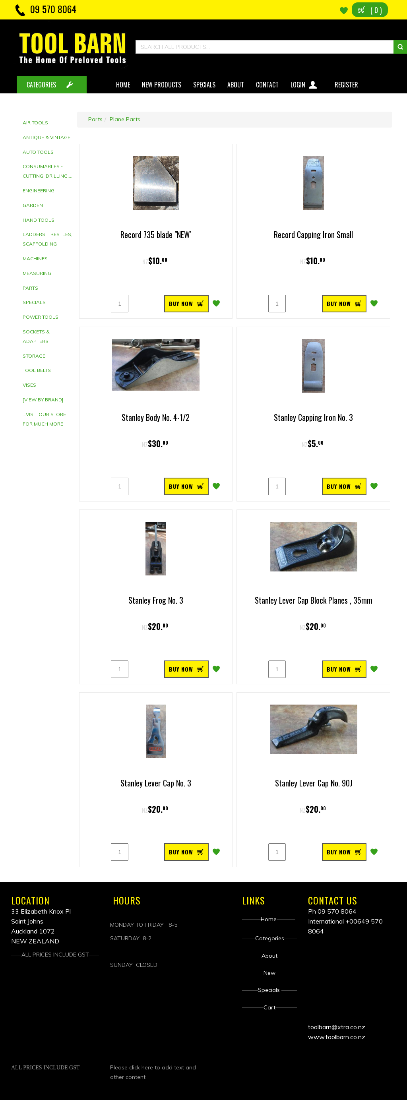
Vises (29, 385)
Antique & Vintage (46, 137)
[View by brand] (43, 400)
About (235, 84)
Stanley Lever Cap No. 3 (155, 783)
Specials (204, 84)
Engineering (38, 191)
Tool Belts (37, 370)
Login (305, 83)
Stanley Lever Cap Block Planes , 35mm (313, 600)
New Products (161, 84)
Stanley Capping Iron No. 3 (313, 417)
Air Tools (35, 123)
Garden (33, 205)
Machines (35, 258)
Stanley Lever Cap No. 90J (313, 783)
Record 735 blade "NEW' (155, 234)
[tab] (48, 123)
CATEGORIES (41, 84)
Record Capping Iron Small (313, 234)
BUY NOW (181, 303)
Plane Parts (125, 119)
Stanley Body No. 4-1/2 (156, 417)
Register (347, 84)
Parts (30, 288)
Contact (267, 84)
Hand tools (38, 220)
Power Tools (40, 317)
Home (123, 84)
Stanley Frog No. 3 (155, 600)
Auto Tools (38, 152)
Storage (34, 356)
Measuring (37, 273)
